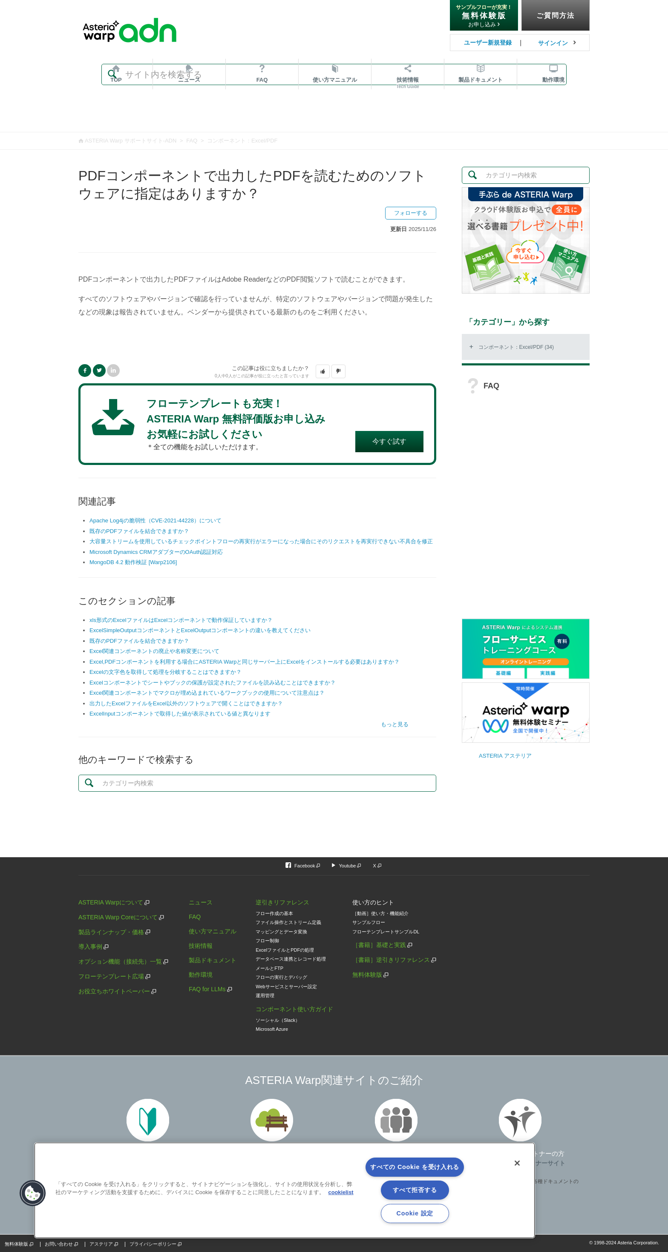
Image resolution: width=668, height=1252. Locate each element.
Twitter (99, 370)
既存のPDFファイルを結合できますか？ (139, 531)
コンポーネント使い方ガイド (294, 1009)
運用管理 (265, 995)
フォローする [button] (410, 213)
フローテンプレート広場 (111, 976)
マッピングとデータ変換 (281, 931)
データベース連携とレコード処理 (291, 958)
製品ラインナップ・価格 (111, 932)
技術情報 (408, 121)
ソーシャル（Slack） (278, 1020)
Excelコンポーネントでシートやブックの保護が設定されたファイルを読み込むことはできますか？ (212, 682)
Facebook (84, 370)
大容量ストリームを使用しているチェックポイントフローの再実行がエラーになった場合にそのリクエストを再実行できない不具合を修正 (261, 541)
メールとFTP (269, 968)
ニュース (189, 118)
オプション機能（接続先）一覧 (120, 961)
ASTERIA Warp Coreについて (118, 917)
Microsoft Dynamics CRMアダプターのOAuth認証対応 (156, 552)
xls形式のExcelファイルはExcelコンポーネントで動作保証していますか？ (181, 620)
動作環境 (553, 118)
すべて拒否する (415, 1189)
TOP (116, 118)
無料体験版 (367, 974)
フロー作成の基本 (274, 913)
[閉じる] (517, 1163)
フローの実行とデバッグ (281, 977)
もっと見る (395, 724)
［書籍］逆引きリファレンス (391, 959)
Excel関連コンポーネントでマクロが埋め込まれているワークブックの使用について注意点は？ (207, 693)
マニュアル (335, 118)
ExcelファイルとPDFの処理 (285, 950)
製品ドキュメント (212, 960)
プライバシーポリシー (153, 1243)
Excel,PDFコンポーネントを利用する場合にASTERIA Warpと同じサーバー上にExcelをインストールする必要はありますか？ (244, 662)
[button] (323, 371)
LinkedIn (113, 370)
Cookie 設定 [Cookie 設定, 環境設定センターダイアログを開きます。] (415, 1213)
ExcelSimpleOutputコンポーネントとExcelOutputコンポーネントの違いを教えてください (200, 630)
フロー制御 (267, 940)
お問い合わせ (59, 1243)
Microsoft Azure (272, 1029)
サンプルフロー (368, 922)
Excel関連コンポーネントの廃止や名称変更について (154, 651)
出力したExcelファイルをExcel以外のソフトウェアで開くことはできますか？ (186, 703)
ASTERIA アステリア (505, 756)
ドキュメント (480, 118)
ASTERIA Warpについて (110, 902)
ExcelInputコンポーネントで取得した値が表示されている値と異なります (180, 713)
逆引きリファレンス (282, 902)
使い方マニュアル (212, 931)
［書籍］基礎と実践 (379, 944)
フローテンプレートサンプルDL (385, 931)
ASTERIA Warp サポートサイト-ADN (130, 140)
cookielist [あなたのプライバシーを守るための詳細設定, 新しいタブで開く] (341, 1192)
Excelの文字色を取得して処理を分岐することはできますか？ (165, 672)
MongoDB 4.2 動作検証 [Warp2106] (133, 562)
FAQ (262, 118)
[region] (284, 1190)
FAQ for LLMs (207, 989)
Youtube (347, 865)
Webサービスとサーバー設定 (286, 986)
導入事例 (90, 946)
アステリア (101, 1243)
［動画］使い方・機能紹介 (380, 913)
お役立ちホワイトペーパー (114, 991)
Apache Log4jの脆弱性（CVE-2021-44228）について (155, 520)
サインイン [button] (553, 43)
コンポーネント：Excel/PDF (242, 140)
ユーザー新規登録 (488, 42)
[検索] (334, 74)
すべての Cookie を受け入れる (414, 1167)
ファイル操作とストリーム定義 (288, 922)
